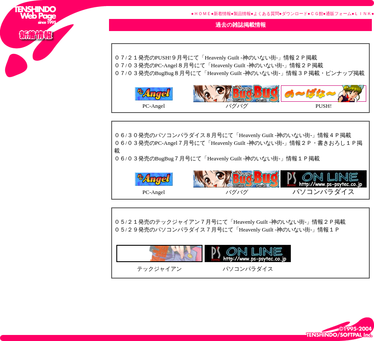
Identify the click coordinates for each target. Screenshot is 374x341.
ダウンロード (295, 13)
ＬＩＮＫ (362, 13)
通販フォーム (339, 13)
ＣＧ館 (316, 13)
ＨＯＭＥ (202, 13)
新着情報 (222, 13)
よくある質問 (266, 13)
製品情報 (242, 13)
